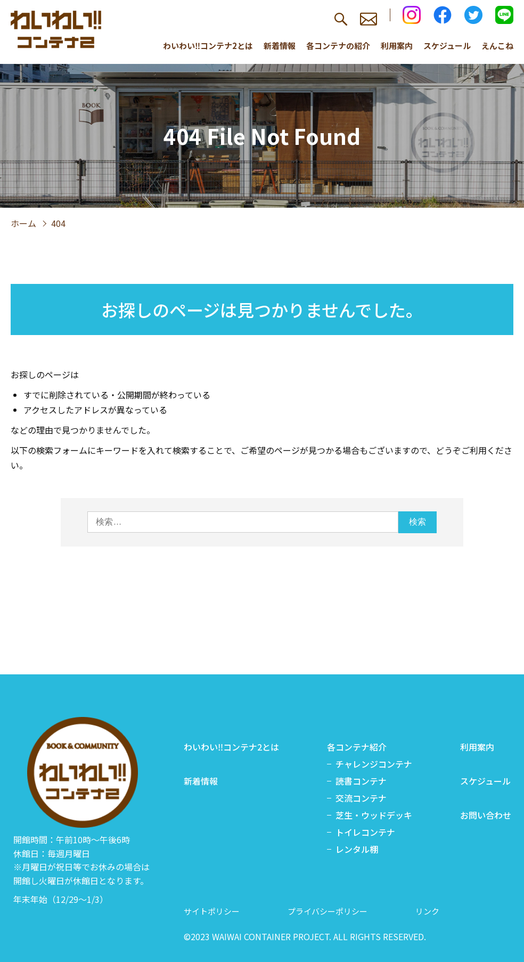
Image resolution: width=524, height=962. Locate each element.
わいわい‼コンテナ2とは (208, 46)
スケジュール (447, 46)
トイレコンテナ (365, 832)
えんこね (497, 46)
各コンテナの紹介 (338, 46)
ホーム (23, 223)
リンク (427, 911)
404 (58, 223)
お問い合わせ (485, 815)
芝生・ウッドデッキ (373, 815)
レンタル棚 (356, 849)
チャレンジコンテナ (373, 763)
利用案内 (397, 46)
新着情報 (280, 46)
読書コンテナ (361, 781)
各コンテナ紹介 (357, 746)
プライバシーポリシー (327, 911)
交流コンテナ (361, 798)
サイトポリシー (212, 911)
